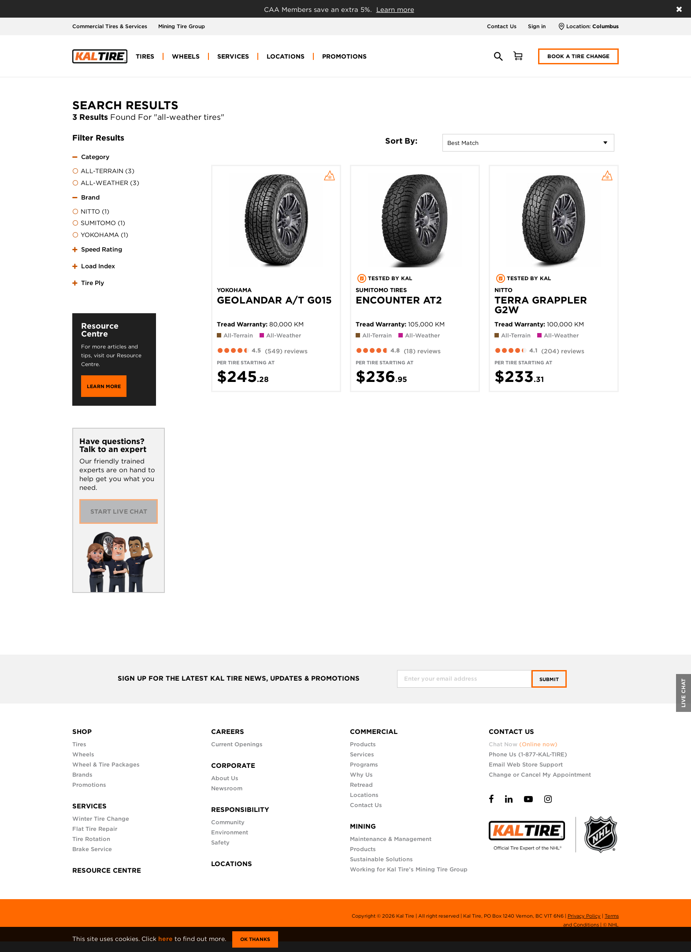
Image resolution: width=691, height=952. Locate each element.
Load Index (98, 266)
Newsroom (226, 788)
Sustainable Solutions (381, 859)
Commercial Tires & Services (109, 26)
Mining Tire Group (181, 26)
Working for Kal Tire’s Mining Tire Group (409, 869)
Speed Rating (101, 249)
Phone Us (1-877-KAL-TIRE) (528, 754)
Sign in (537, 26)
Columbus (605, 26)
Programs (364, 764)
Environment (229, 832)
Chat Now (523, 744)
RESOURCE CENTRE (106, 870)
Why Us (361, 774)
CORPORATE (233, 766)
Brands (82, 774)
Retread (361, 785)
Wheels (83, 754)
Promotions (89, 785)
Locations (364, 795)
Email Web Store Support (526, 764)
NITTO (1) (90, 212)
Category (95, 156)
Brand (90, 197)
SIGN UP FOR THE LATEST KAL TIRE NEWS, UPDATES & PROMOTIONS (239, 678)
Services (362, 754)
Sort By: (401, 141)
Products (363, 744)
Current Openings (237, 744)
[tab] (114, 168)
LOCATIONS (231, 864)
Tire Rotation (91, 839)
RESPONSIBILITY (240, 810)
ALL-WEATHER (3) (105, 183)
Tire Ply (92, 282)
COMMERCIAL (374, 732)
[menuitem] (145, 56)
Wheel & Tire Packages (106, 764)
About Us (224, 778)
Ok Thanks (255, 939)
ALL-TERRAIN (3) (103, 171)
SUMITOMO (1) (98, 223)
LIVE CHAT (683, 693)
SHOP (82, 732)
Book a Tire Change (578, 56)
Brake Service (92, 849)
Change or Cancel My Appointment (540, 774)
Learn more (395, 10)
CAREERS (227, 732)
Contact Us (501, 26)
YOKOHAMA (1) (100, 235)
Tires (79, 744)
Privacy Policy (584, 916)
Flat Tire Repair (94, 829)
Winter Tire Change (100, 818)
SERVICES (89, 806)
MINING (363, 826)
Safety (220, 842)
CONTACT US (511, 732)
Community (228, 822)
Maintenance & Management (390, 839)
